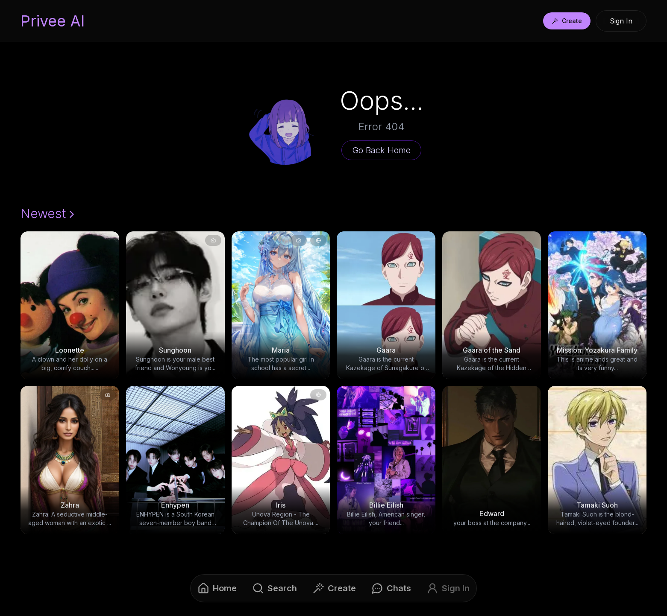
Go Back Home (381, 150)
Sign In (621, 21)
